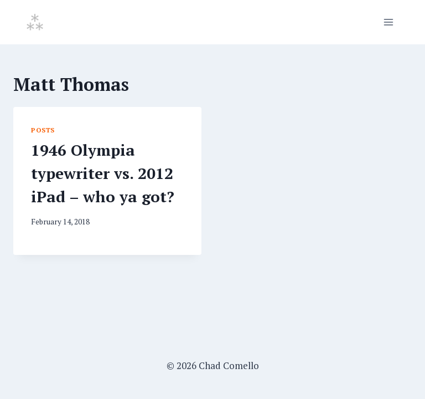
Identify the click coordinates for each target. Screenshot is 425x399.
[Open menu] (388, 21)
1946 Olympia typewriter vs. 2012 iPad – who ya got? (102, 173)
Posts (43, 130)
